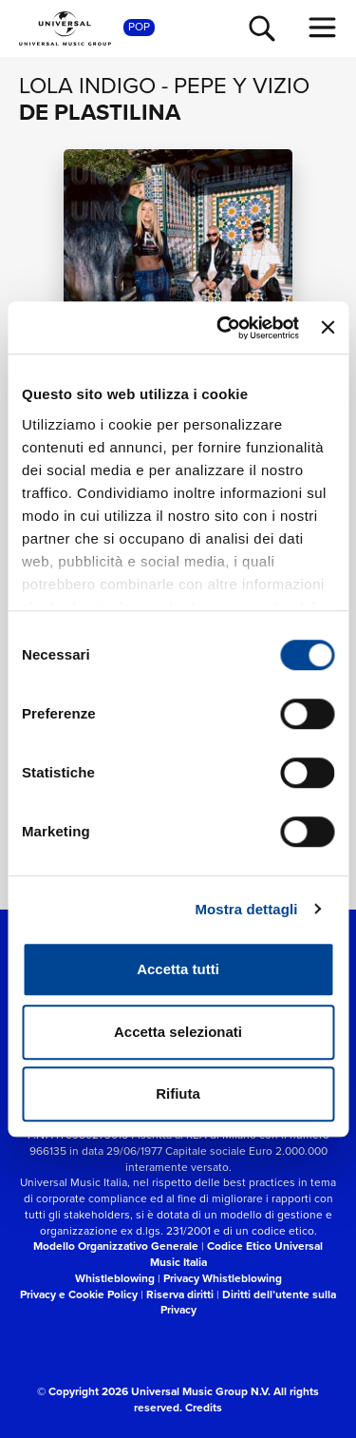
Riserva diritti (180, 1294)
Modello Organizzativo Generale (115, 1245)
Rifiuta (178, 1093)
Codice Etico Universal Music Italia (237, 1253)
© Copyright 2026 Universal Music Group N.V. (154, 1391)
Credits (203, 1407)
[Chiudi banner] (327, 328)
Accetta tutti (178, 969)
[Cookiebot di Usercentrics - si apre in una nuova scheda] (223, 328)
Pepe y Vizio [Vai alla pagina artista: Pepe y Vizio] (241, 85)
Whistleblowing (115, 1278)
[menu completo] (322, 27)
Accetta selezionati (178, 1032)
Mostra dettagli (246, 909)
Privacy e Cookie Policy (79, 1294)
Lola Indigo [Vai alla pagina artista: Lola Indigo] (87, 85)
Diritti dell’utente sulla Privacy (248, 1302)
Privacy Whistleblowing (222, 1278)
